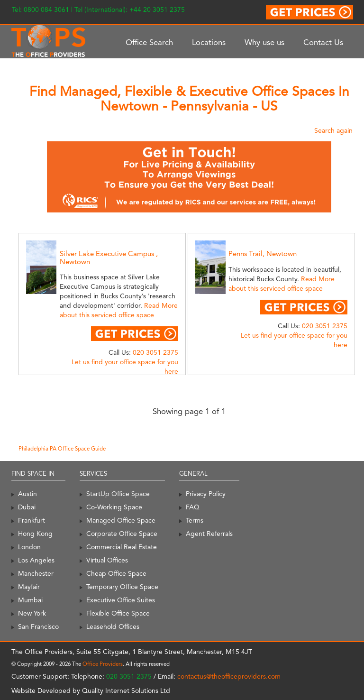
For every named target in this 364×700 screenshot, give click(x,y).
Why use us (264, 42)
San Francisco (38, 626)
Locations (209, 42)
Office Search (149, 42)
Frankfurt (31, 520)
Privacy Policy (206, 493)
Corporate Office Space (121, 533)
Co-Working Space (114, 507)
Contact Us (323, 42)
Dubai (27, 507)
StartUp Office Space (118, 493)
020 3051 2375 (155, 352)
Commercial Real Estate (121, 547)
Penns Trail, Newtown (262, 253)
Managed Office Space (120, 520)
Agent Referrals (209, 533)
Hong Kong (35, 533)
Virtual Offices (107, 560)
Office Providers (102, 664)
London (29, 547)
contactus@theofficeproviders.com (229, 676)
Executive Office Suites (120, 600)
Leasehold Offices (112, 626)
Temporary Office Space (122, 586)
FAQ (193, 507)
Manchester (36, 573)
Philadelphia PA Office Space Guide (62, 448)
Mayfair (29, 586)
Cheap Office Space (116, 573)
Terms (194, 520)
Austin (27, 493)
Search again (333, 130)
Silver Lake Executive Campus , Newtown (109, 257)
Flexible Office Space (118, 613)
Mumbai (30, 600)
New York (32, 613)
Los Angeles (36, 560)
